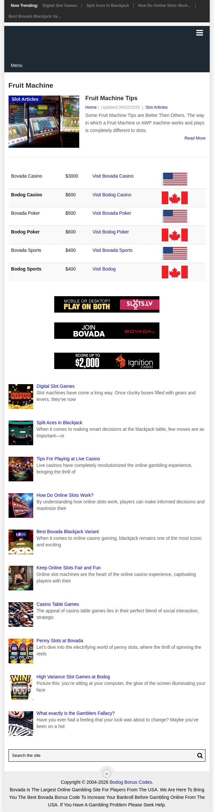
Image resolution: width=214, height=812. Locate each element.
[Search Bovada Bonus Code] (107, 755)
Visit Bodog (104, 269)
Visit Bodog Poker (110, 231)
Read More (194, 138)
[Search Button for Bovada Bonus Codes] (198, 755)
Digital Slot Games (59, 5)
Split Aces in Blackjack (107, 5)
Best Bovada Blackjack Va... (35, 16)
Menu (16, 65)
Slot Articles (156, 107)
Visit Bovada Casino (112, 176)
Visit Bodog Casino (111, 194)
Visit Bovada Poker (111, 213)
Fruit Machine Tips (111, 98)
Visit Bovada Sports (112, 250)
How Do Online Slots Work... (164, 5)
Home (91, 107)
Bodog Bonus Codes (131, 782)
